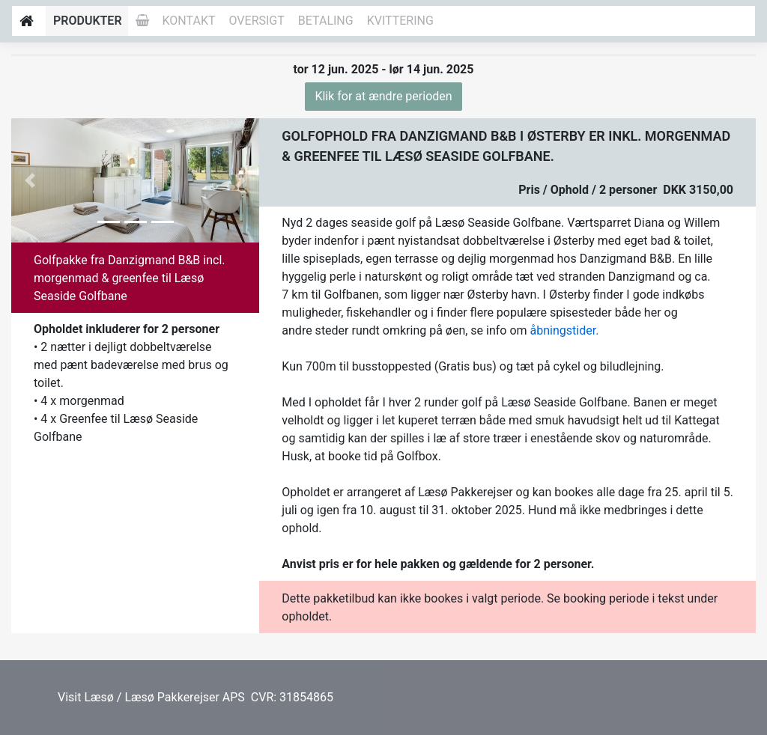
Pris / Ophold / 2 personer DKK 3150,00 (625, 190)
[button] (30, 180)
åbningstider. (564, 330)
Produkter (87, 20)
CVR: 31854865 (290, 697)
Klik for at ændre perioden (383, 96)
